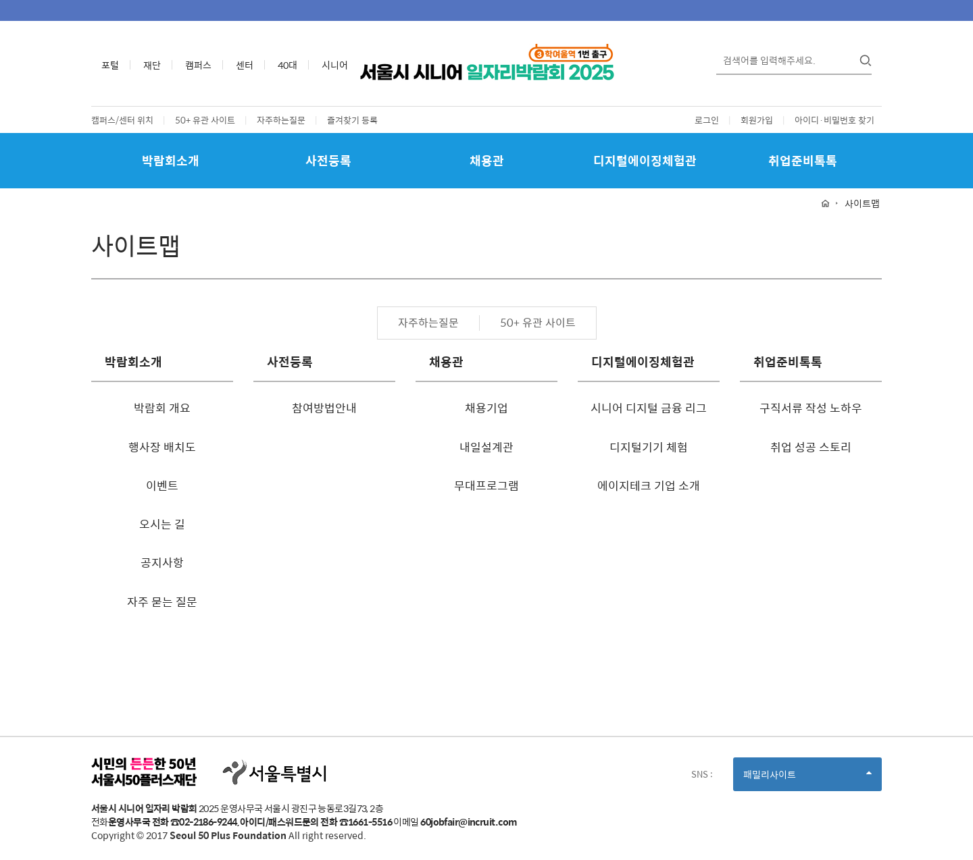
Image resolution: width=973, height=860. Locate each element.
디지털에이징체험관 (645, 160)
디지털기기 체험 (648, 447)
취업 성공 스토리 (810, 447)
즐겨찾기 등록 (352, 120)
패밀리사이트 (807, 778)
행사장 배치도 (162, 447)
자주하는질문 (281, 120)
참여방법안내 (324, 407)
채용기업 (486, 407)
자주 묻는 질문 (162, 601)
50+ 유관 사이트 (205, 120)
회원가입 (757, 120)
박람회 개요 (162, 407)
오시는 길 (162, 524)
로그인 (707, 120)
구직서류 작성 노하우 (810, 407)
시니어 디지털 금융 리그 (649, 407)
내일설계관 (486, 447)
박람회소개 (170, 160)
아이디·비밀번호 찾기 (834, 120)
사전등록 (328, 160)
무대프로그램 (486, 485)
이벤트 (162, 485)
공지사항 (162, 562)
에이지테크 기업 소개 (648, 485)
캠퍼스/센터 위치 (122, 120)
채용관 (487, 160)
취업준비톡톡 (802, 160)
